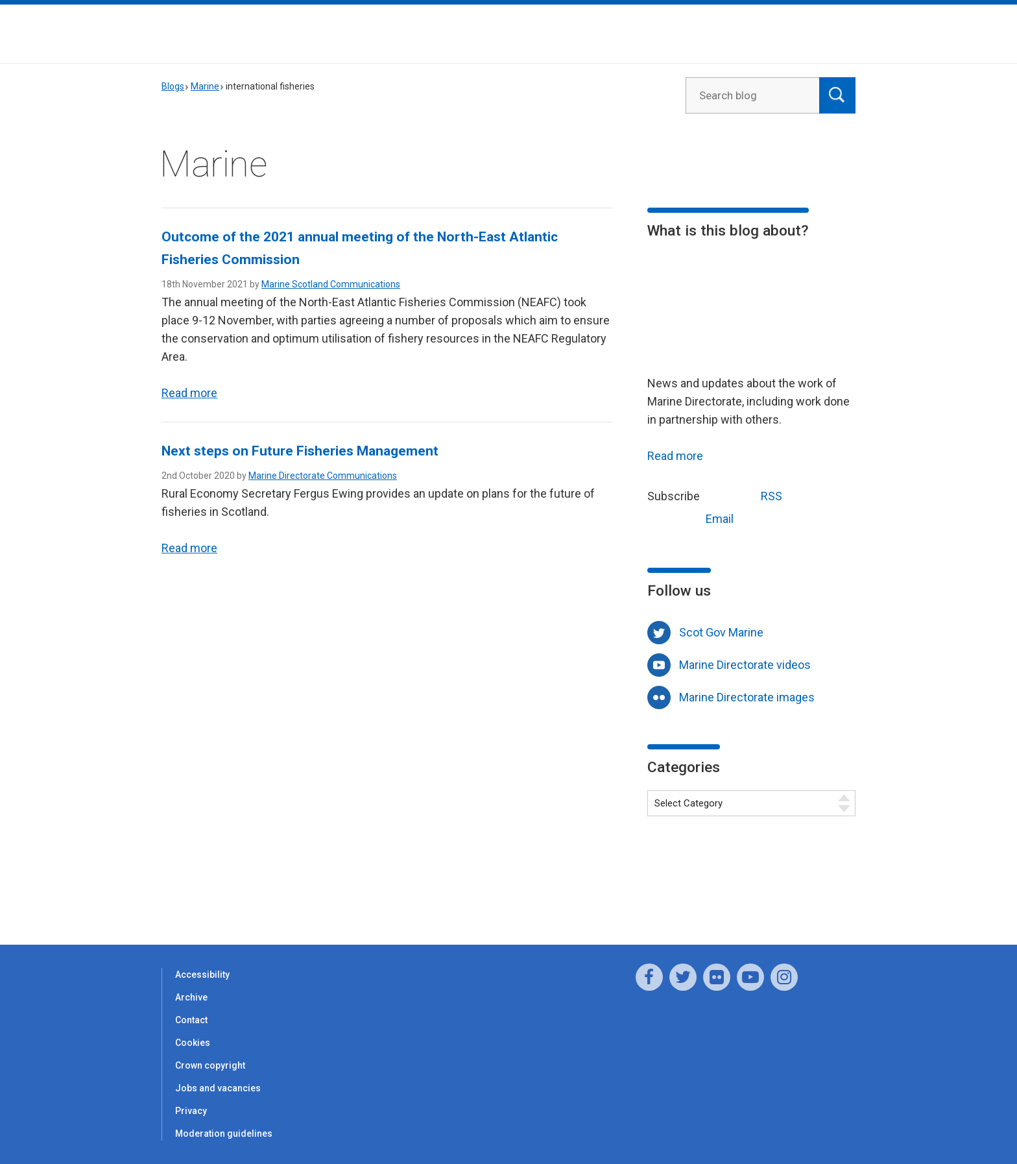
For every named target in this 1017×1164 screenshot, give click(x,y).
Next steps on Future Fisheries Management (300, 451)
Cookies (192, 1042)
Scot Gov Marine (721, 632)
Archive (191, 997)
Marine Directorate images (747, 697)
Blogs (173, 86)
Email (695, 517)
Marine (205, 86)
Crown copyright (210, 1065)
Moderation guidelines (223, 1133)
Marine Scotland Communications (330, 284)
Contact (191, 1020)
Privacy (191, 1111)
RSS (747, 494)
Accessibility (202, 974)
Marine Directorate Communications (322, 475)
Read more (189, 393)
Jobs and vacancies (218, 1088)
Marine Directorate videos (745, 665)
